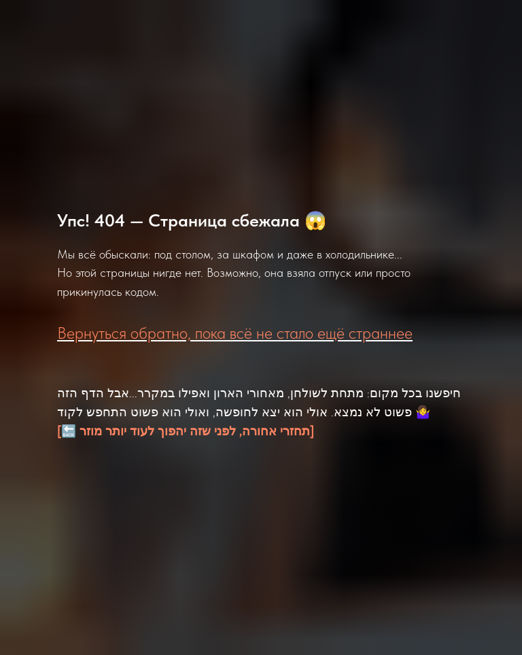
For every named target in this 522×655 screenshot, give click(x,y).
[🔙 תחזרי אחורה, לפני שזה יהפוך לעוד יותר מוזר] (185, 431)
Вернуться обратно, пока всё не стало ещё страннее (235, 333)
